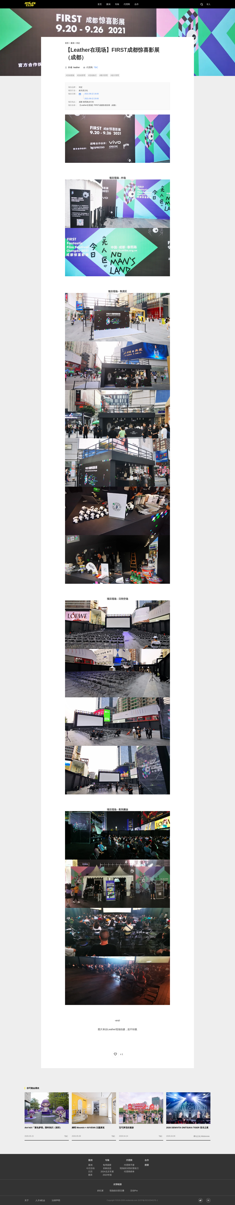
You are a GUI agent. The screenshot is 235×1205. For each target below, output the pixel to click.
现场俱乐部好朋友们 (129, 1168)
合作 (147, 1160)
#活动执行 (92, 75)
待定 (78, 43)
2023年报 (107, 1175)
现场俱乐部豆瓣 (117, 1190)
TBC (96, 67)
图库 (90, 1175)
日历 (90, 1171)
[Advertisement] (117, 1075)
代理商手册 (129, 1165)
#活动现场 (70, 75)
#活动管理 (81, 75)
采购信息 (107, 1168)
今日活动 (90, 1168)
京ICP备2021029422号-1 (148, 1200)
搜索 (147, 1165)
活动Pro (134, 1190)
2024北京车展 (107, 1171)
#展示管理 (104, 75)
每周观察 (107, 1165)
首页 (67, 43)
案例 (72, 43)
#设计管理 (115, 75)
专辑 (107, 1160)
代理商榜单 (129, 1171)
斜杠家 (100, 1190)
